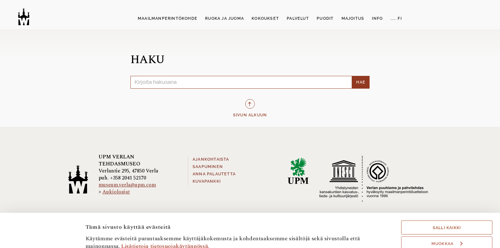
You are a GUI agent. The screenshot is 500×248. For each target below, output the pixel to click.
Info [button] (377, 18)
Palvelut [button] (298, 18)
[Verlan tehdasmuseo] (24, 16)
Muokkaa (447, 212)
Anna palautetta (214, 174)
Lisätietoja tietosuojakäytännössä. (165, 214)
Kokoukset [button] (265, 18)
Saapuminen (208, 166)
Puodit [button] (325, 18)
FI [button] (399, 18)
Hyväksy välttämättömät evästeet (446, 230)
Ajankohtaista (211, 159)
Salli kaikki (447, 196)
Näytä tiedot (101, 234)
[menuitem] (168, 19)
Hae (360, 82)
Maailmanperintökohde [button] (167, 18)
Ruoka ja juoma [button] (224, 18)
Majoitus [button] (353, 18)
